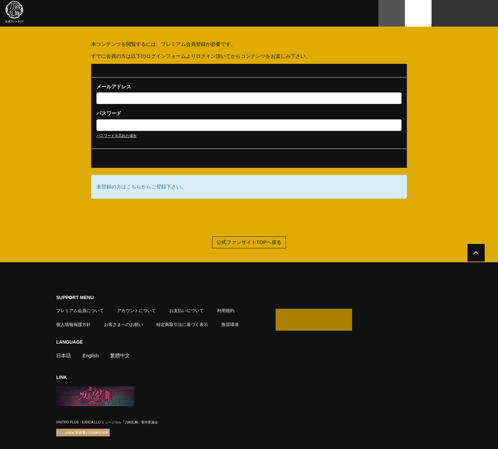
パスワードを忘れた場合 (116, 136)
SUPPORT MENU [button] (75, 297)
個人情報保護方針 (73, 324)
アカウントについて (136, 310)
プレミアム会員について (80, 310)
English (90, 355)
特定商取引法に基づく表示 (182, 324)
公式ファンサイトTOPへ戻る (249, 243)
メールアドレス (113, 86)
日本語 (63, 355)
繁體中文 (120, 355)
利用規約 (225, 310)
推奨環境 (230, 324)
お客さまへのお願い (123, 324)
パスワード (108, 113)
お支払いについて (186, 310)
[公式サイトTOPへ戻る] (475, 253)
